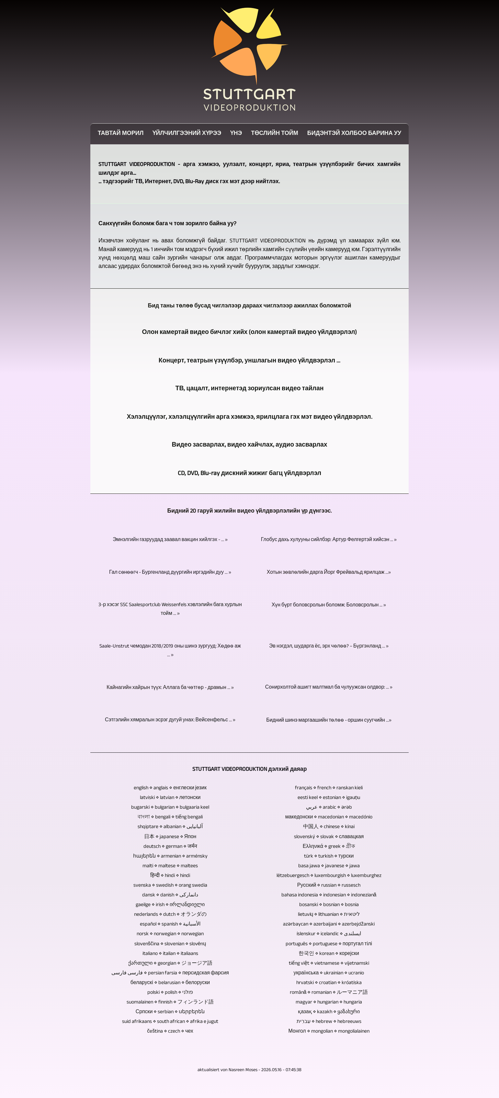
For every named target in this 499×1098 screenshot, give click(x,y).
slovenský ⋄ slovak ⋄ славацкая (329, 837)
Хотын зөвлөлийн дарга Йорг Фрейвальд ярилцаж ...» (329, 573)
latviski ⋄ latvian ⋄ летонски (170, 798)
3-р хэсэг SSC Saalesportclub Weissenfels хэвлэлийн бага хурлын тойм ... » (170, 609)
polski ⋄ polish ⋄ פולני (170, 993)
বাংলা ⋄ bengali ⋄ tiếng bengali (170, 817)
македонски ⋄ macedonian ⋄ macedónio (329, 817)
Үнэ (236, 134)
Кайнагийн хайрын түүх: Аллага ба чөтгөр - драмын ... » (170, 688)
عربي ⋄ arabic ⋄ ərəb (329, 808)
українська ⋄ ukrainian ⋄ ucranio (329, 973)
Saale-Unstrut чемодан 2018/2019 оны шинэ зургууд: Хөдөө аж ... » (170, 651)
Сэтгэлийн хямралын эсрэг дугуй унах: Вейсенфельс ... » (170, 720)
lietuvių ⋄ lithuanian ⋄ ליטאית (329, 915)
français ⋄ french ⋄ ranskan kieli (329, 788)
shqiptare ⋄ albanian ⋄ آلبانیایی (170, 827)
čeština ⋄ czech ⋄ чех (170, 1031)
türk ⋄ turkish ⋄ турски (329, 856)
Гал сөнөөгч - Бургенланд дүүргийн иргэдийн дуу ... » (170, 573)
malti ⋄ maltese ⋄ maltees (170, 866)
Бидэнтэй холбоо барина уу (354, 134)
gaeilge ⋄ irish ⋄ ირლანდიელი (170, 905)
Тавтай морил (121, 134)
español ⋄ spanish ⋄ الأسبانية (170, 924)
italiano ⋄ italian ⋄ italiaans (170, 954)
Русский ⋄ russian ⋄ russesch (329, 886)
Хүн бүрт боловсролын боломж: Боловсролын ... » (329, 605)
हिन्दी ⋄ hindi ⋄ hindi (170, 876)
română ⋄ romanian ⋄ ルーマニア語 (329, 993)
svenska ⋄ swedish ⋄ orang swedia (170, 886)
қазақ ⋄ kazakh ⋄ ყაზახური (329, 1012)
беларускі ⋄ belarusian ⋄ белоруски (170, 983)
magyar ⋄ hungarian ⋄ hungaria (329, 1002)
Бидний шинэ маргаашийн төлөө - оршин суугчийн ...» (328, 720)
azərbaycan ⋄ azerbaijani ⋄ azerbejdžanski (329, 924)
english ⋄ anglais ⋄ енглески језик (170, 788)
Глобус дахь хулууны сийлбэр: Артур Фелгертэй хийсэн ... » (329, 540)
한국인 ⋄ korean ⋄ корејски (329, 954)
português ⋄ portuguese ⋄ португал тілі (329, 944)
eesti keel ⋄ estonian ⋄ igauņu (329, 798)
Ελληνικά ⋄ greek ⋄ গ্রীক (329, 847)
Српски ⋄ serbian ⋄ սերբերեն (170, 1012)
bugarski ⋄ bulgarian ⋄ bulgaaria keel (170, 808)
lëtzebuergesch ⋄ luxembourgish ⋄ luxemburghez (329, 876)
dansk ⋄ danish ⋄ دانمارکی (170, 895)
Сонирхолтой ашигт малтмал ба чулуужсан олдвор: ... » (328, 687)
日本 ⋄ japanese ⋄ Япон (170, 837)
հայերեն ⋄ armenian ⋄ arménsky (170, 856)
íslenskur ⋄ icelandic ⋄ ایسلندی (329, 934)
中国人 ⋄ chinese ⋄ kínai (329, 827)
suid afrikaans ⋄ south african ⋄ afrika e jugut (170, 1022)
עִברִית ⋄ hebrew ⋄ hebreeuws (329, 1022)
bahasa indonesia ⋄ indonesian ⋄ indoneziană (329, 895)
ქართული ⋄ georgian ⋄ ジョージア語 (170, 963)
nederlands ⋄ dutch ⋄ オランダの (170, 915)
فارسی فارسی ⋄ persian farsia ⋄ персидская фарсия (170, 973)
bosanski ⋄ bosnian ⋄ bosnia (329, 905)
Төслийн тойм (274, 134)
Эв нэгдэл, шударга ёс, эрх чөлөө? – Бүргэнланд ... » (329, 646)
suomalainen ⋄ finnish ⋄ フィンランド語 (170, 1002)
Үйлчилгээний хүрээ (187, 134)
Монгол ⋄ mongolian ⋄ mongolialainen (328, 1031)
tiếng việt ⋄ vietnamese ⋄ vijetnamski (329, 963)
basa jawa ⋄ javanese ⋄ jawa (329, 866)
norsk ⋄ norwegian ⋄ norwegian (170, 934)
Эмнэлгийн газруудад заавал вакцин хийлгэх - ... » (170, 540)
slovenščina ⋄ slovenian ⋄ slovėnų (170, 944)
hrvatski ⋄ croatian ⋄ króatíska (329, 983)
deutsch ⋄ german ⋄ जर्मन (170, 847)
